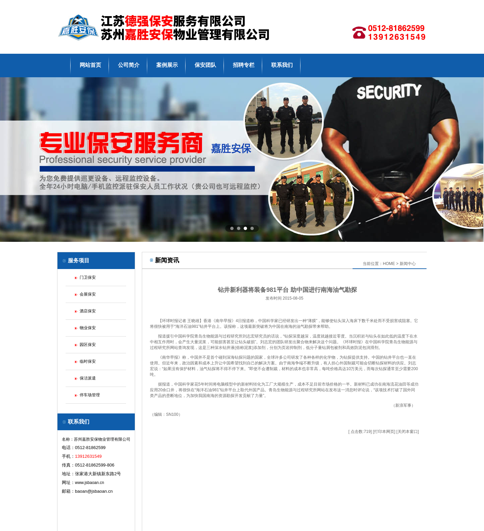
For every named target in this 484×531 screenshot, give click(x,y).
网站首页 (90, 65)
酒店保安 (88, 311)
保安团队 (205, 65)
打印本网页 (384, 431)
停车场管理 (90, 395)
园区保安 (88, 344)
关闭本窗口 (408, 431)
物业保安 (88, 327)
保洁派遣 (88, 378)
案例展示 (167, 65)
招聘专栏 (243, 65)
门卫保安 (88, 277)
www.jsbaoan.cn (89, 482)
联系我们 (282, 65)
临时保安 (88, 361)
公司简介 (128, 65)
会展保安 (88, 294)
